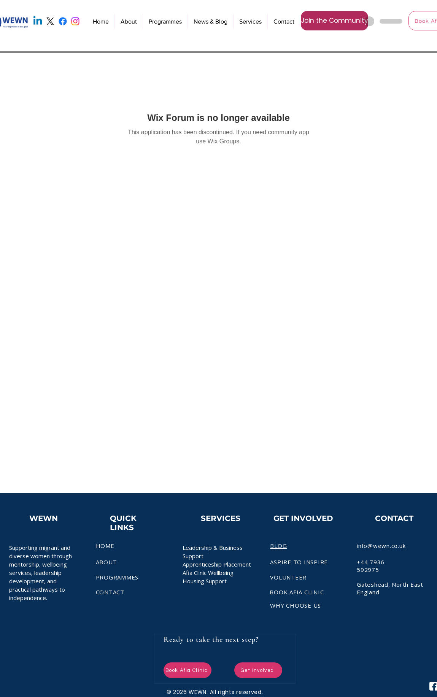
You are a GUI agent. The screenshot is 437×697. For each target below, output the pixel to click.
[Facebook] (62, 21)
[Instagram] (75, 21)
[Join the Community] (334, 20)
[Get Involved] (258, 670)
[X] (50, 21)
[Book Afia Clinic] (187, 670)
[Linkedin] (37, 21)
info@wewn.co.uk (381, 545)
